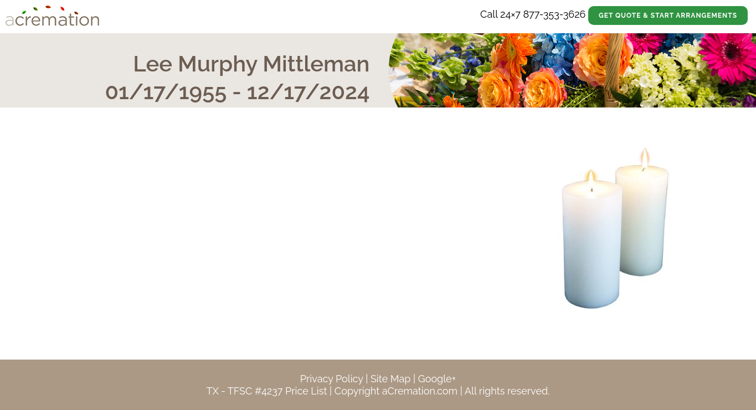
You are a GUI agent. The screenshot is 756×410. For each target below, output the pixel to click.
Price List (306, 391)
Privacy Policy (331, 379)
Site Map (391, 379)
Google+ (437, 379)
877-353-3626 (554, 14)
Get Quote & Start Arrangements (668, 15)
